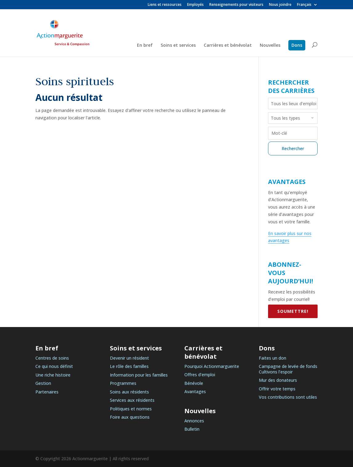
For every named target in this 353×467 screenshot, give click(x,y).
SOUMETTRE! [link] (292, 311)
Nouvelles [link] (270, 45)
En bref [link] (145, 45)
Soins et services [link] (178, 45)
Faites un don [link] (272, 358)
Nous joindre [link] (280, 5)
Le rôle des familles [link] (129, 366)
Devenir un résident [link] (129, 358)
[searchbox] (294, 103)
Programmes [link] (123, 383)
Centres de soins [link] (52, 358)
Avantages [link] (195, 391)
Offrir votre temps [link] (277, 389)
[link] (307, 6)
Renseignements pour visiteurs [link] (236, 5)
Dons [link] (296, 45)
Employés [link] (195, 5)
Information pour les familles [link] (139, 375)
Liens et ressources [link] (165, 5)
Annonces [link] (194, 421)
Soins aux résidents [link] (129, 392)
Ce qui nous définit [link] (54, 366)
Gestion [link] (43, 383)
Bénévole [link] (193, 383)
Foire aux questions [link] (130, 417)
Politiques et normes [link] (131, 409)
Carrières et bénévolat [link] (228, 45)
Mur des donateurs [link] (278, 380)
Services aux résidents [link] (132, 400)
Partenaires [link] (46, 392)
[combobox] (293, 103)
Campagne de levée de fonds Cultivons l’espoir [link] (288, 369)
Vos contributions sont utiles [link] (288, 397)
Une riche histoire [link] (52, 375)
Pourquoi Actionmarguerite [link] (211, 366)
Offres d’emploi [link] (199, 374)
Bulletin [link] (191, 429)
